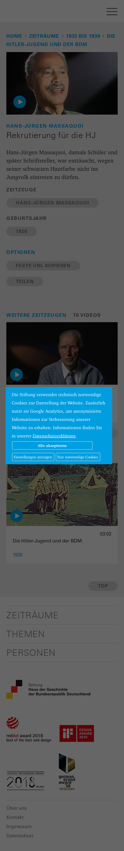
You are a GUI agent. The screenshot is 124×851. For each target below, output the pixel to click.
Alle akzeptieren (52, 445)
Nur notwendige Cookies (77, 456)
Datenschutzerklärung (54, 435)
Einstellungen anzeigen (33, 456)
